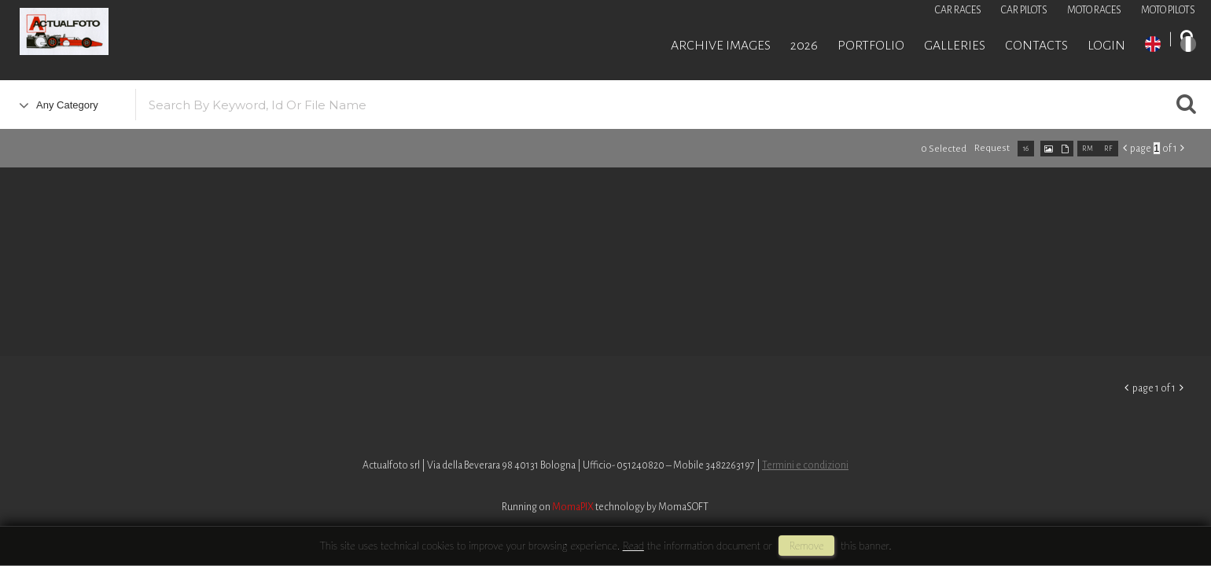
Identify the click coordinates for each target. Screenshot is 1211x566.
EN (1153, 44)
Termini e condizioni (805, 465)
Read (633, 545)
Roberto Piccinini (189, 34)
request (992, 148)
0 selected (943, 149)
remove (806, 545)
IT (1188, 44)
